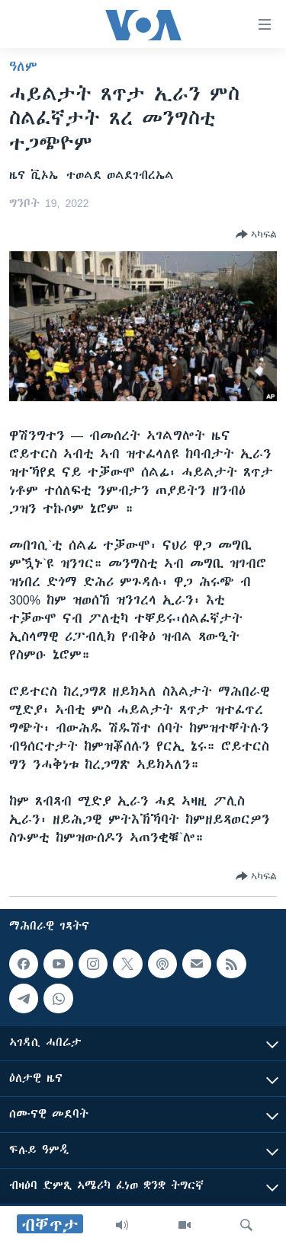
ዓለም (23, 66)
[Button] (256, 234)
